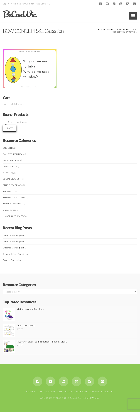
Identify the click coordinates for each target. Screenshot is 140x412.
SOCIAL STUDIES (11, 179)
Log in (6, 4)
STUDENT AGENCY (12, 185)
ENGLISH (7, 148)
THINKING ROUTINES (13, 197)
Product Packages (76, 391)
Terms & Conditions (50, 391)
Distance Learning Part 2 (14, 241)
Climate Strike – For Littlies (15, 254)
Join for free (32, 4)
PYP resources (9, 166)
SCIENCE (7, 172)
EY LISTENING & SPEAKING (116, 29)
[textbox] (70, 291)
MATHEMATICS (10, 160)
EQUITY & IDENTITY (12, 154)
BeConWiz (19, 14)
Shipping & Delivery (102, 391)
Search (9, 127)
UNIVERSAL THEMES (13, 216)
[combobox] (70, 291)
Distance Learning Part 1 (14, 247)
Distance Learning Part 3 (14, 235)
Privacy (30, 391)
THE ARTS (7, 191)
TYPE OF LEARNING (12, 203)
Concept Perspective (12, 260)
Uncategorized (9, 210)
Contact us (46, 4)
